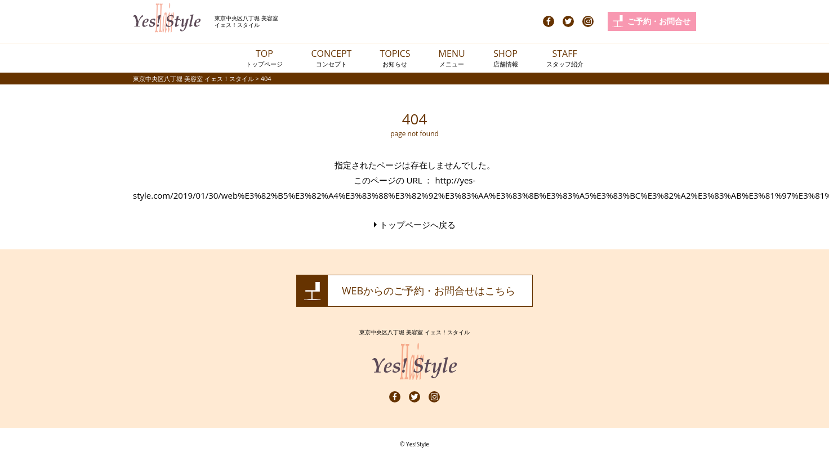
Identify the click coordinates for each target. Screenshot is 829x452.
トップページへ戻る (418, 225)
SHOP (505, 57)
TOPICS (395, 57)
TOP (264, 57)
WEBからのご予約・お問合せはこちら (428, 290)
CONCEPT (331, 57)
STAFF (564, 57)
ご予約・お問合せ (658, 21)
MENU (452, 57)
